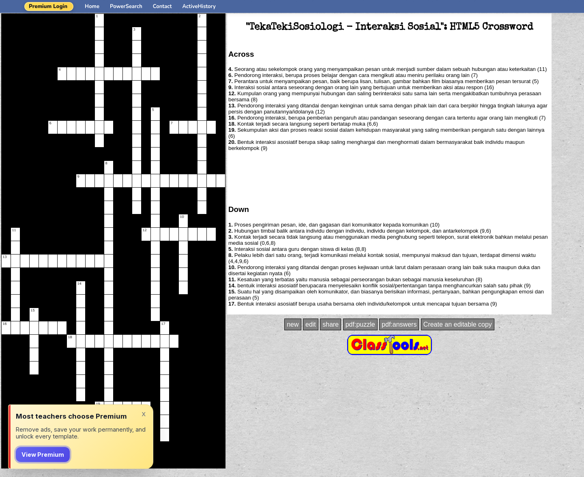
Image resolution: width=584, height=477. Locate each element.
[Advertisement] (389, 177)
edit (310, 324)
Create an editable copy (457, 324)
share (330, 324)
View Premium (42, 454)
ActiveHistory (199, 6)
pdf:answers (399, 324)
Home (92, 6)
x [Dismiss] (144, 413)
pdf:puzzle (360, 324)
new (292, 324)
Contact (162, 6)
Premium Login (48, 6)
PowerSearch (126, 6)
